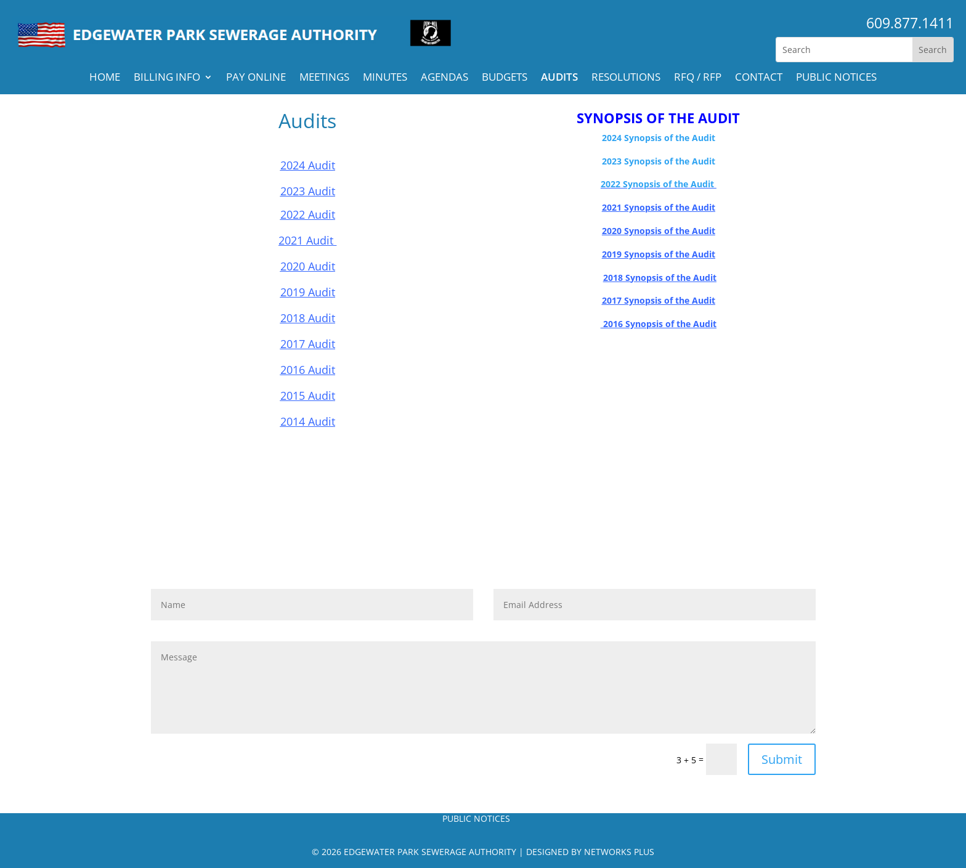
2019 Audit (307, 292)
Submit (781, 759)
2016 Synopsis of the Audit (659, 324)
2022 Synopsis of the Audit (658, 184)
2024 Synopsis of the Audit (658, 138)
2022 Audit (307, 214)
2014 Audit (307, 421)
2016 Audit (307, 369)
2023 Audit (307, 191)
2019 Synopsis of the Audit (658, 254)
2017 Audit (307, 343)
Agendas (444, 78)
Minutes (385, 78)
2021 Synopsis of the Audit (658, 207)
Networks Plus (619, 852)
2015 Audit (307, 395)
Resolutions (625, 78)
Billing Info (167, 78)
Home (104, 78)
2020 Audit (307, 266)
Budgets (504, 78)
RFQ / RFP (697, 78)
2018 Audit (307, 317)
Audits (559, 78)
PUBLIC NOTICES (836, 78)
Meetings (324, 78)
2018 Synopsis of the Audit (659, 277)
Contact (758, 78)
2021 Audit (307, 240)
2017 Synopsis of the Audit (658, 300)
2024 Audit (307, 165)
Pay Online (256, 78)
